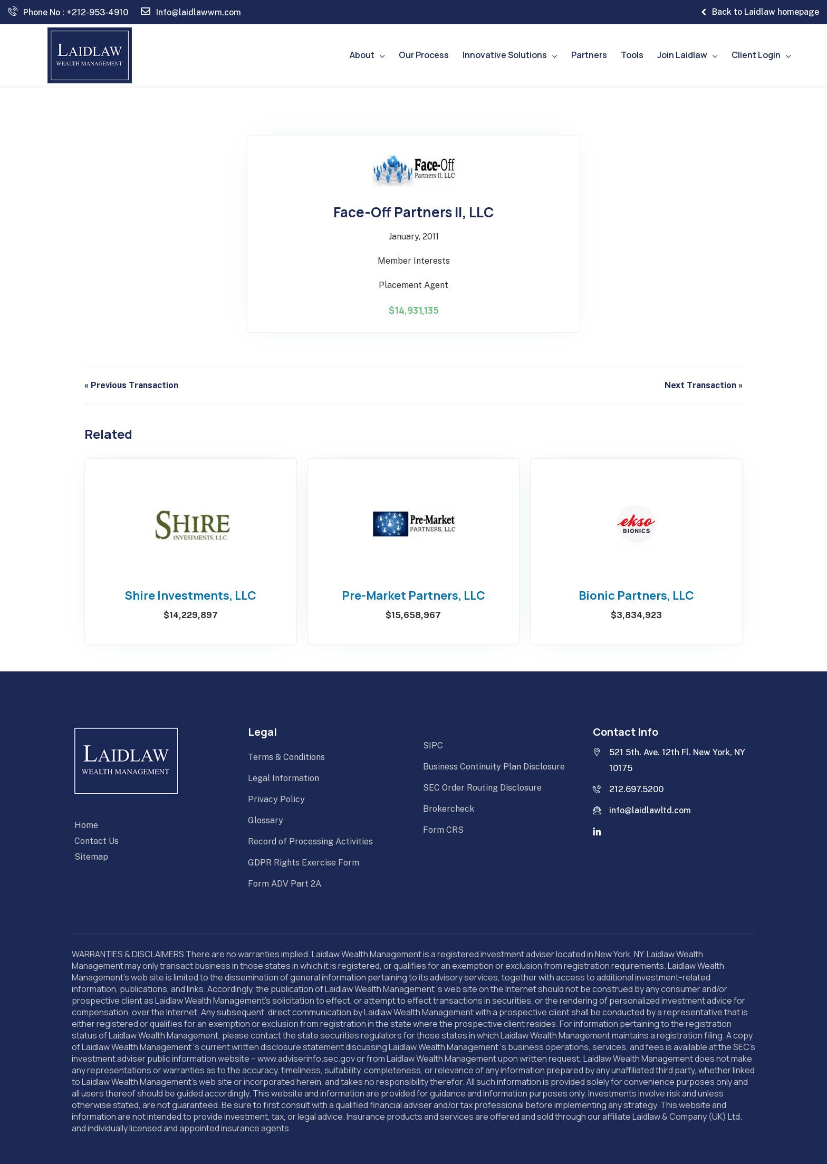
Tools (632, 55)
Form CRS (443, 830)
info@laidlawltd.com (642, 810)
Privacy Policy (276, 799)
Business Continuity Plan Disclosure (494, 767)
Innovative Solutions (505, 55)
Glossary (265, 820)
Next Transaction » (704, 385)
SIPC (433, 745)
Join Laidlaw (682, 55)
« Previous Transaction (131, 385)
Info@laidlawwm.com (191, 11)
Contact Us (96, 841)
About (362, 55)
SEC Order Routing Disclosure (482, 788)
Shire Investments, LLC (190, 595)
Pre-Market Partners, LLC (413, 595)
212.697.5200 (628, 789)
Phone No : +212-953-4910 (68, 11)
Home (86, 825)
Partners (589, 55)
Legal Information (283, 778)
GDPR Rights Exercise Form (303, 863)
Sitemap (91, 857)
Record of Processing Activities (310, 841)
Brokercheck (448, 809)
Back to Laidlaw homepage (760, 12)
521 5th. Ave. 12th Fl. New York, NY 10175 (669, 760)
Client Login (756, 55)
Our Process (424, 55)
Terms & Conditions (286, 757)
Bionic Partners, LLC (636, 595)
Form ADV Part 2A (284, 884)
